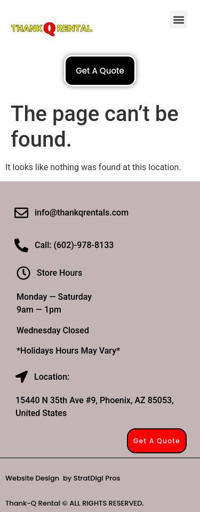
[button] (178, 19)
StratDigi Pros (97, 478)
